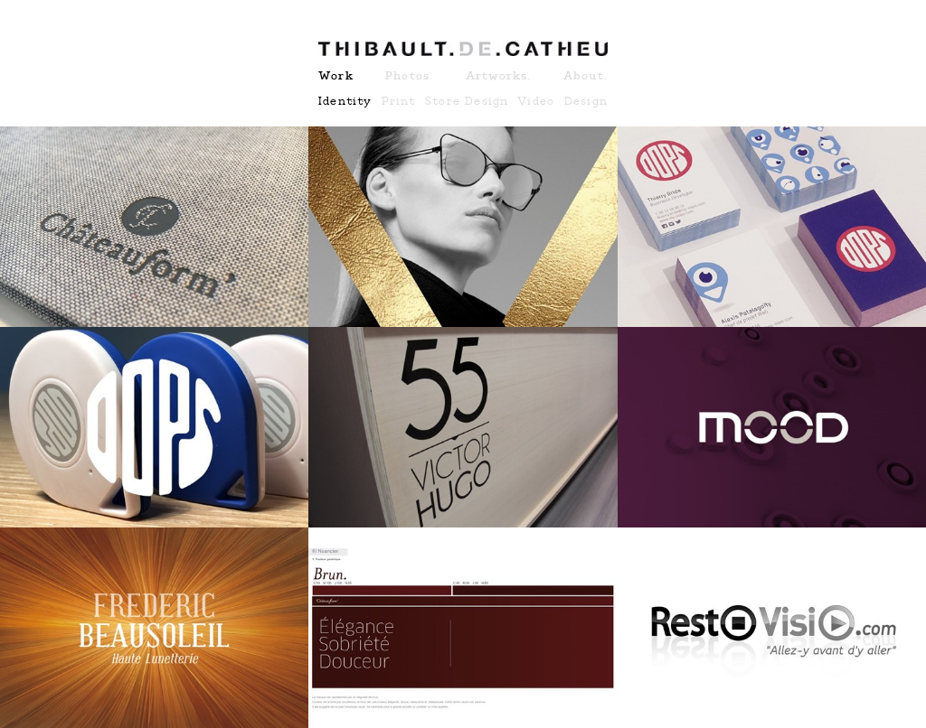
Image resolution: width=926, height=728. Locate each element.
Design (586, 101)
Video (536, 101)
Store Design (466, 101)
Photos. (409, 75)
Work (336, 75)
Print (398, 101)
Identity (345, 101)
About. (585, 75)
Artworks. (499, 75)
